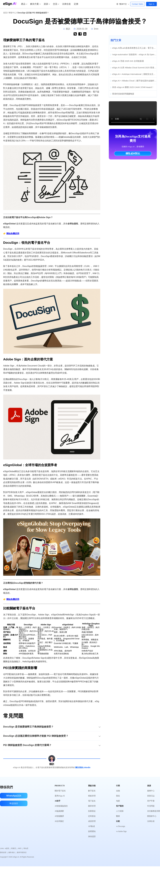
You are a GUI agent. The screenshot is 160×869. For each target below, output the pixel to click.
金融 (118, 791)
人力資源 (119, 811)
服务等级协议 (22, 852)
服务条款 (12, 852)
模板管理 (91, 796)
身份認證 (91, 836)
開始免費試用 (12, 233)
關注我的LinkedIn (83, 767)
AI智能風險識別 (61, 806)
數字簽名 (91, 791)
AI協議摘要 (59, 811)
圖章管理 (91, 806)
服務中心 (151, 791)
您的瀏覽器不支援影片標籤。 (133, 113)
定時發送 (91, 816)
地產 (118, 801)
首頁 (5, 13)
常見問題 (151, 806)
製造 (118, 796)
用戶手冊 (151, 801)
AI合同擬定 (59, 821)
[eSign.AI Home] (9, 3)
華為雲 (25, 848)
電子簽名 (91, 801)
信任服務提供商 (153, 811)
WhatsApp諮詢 (13, 795)
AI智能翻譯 (59, 816)
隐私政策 (4, 852)
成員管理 (91, 821)
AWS (20, 848)
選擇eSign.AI (60, 796)
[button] (122, 4)
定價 (76, 4)
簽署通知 (91, 831)
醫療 (118, 816)
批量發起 (91, 811)
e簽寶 (7, 848)
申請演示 (13, 803)
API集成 (91, 826)
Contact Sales (137, 4)
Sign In (151, 4)
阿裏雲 (14, 848)
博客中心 (12, 13)
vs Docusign (120, 826)
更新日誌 (151, 796)
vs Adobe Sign (121, 831)
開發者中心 (151, 816)
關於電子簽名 (60, 791)
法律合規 (66, 4)
